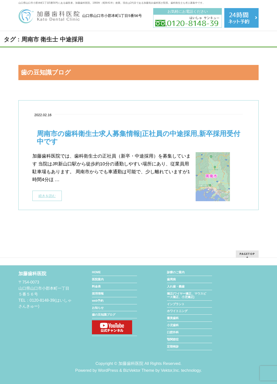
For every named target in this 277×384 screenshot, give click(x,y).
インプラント (176, 304)
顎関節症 (173, 339)
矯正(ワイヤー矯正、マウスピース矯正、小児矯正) (186, 295)
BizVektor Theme (138, 370)
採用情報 (98, 293)
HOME (96, 272)
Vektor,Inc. (170, 370)
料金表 (96, 286)
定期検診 (173, 346)
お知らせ (98, 308)
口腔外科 (173, 332)
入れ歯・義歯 (176, 286)
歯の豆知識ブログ (103, 314)
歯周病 (171, 279)
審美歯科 (173, 318)
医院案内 (98, 279)
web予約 (97, 300)
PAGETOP (247, 253)
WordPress (108, 370)
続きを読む (47, 196)
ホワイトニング (177, 311)
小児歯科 (173, 325)
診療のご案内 (176, 272)
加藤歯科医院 (130, 363)
